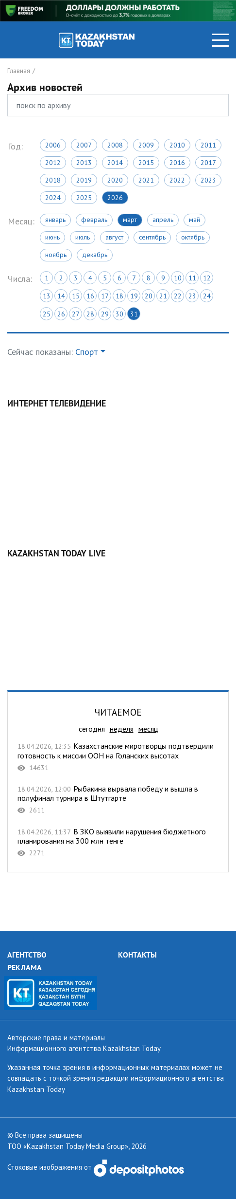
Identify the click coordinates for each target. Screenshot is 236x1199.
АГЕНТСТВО (27, 954)
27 (76, 314)
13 (47, 296)
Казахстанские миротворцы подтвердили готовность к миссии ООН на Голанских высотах (118, 756)
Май (194, 219)
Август (114, 237)
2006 (53, 145)
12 (207, 278)
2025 (84, 197)
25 (47, 314)
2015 (146, 162)
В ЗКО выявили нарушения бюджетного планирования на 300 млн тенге (118, 842)
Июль (82, 237)
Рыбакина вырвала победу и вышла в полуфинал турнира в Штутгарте (118, 799)
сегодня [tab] (92, 729)
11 (192, 278)
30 (119, 314)
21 (163, 296)
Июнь (52, 237)
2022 (177, 180)
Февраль (94, 219)
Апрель (162, 219)
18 (119, 296)
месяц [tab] (148, 729)
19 (134, 296)
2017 (208, 162)
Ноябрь (56, 254)
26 (61, 314)
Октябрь (192, 237)
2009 (146, 145)
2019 (84, 180)
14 (61, 296)
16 (90, 296)
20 (148, 296)
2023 (208, 180)
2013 (84, 162)
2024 (53, 197)
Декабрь (94, 254)
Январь (55, 219)
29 (105, 314)
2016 (177, 162)
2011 (208, 145)
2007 (84, 145)
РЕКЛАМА (24, 967)
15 (76, 296)
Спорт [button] (86, 351)
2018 (53, 180)
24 (207, 296)
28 (90, 314)
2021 (146, 180)
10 (178, 278)
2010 (177, 145)
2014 (115, 162)
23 (192, 296)
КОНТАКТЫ (137, 954)
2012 (53, 162)
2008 (115, 145)
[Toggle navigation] (220, 40)
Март (130, 219)
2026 (115, 197)
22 (178, 296)
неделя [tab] (122, 729)
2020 (115, 180)
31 (134, 314)
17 (105, 296)
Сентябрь (152, 237)
